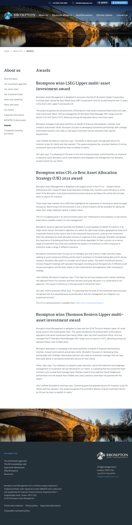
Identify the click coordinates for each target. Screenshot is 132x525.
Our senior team (11, 89)
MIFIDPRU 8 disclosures (15, 120)
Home (7, 51)
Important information (14, 115)
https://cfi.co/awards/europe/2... (90, 303)
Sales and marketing (13, 99)
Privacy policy (32, 505)
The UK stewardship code (15, 464)
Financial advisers (62, 15)
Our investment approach (15, 84)
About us (43, 15)
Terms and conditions (13, 505)
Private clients (104, 15)
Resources (8, 474)
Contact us (122, 15)
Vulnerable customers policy (17, 510)
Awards (7, 125)
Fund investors (84, 15)
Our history (9, 110)
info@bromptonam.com (108, 476)
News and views (11, 105)
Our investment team (13, 94)
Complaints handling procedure (13, 132)
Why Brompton (11, 79)
